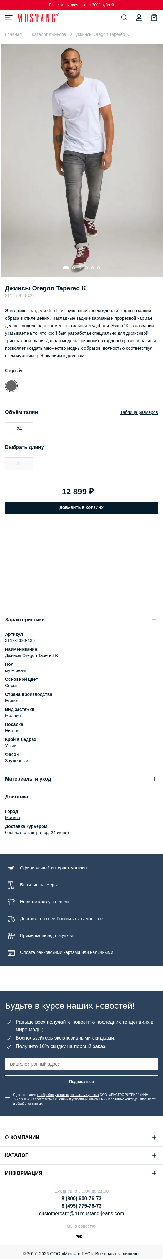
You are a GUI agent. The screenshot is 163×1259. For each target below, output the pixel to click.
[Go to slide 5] (92, 267)
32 (19, 463)
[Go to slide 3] (80, 267)
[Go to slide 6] (98, 267)
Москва (12, 817)
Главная (13, 34)
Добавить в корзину (81, 508)
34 (19, 428)
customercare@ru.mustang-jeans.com (81, 1213)
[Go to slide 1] (66, 267)
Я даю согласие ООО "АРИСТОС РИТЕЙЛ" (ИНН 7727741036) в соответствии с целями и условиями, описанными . (84, 1099)
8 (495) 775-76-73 (81, 1206)
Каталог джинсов (49, 34)
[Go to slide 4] (86, 267)
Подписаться (81, 1081)
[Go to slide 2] (73, 267)
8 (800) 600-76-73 (81, 1198)
